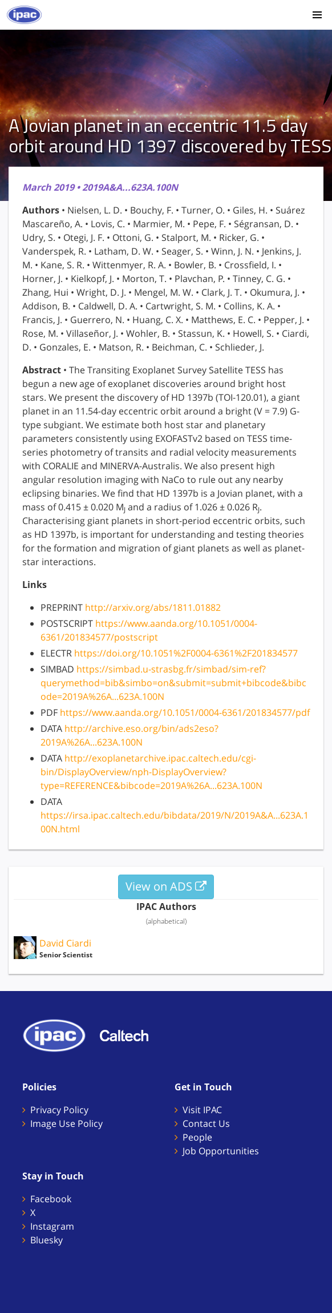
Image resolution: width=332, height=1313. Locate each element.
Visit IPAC (202, 1109)
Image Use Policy (66, 1123)
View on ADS (166, 886)
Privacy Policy (59, 1109)
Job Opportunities (221, 1151)
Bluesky (46, 1240)
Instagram (52, 1226)
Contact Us (206, 1123)
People (197, 1137)
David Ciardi (65, 943)
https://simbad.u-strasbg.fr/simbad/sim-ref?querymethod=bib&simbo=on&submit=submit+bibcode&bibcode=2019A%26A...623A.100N (173, 683)
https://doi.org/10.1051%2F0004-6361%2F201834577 (186, 653)
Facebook (50, 1199)
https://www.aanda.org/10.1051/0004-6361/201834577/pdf (185, 712)
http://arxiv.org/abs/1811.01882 (153, 607)
